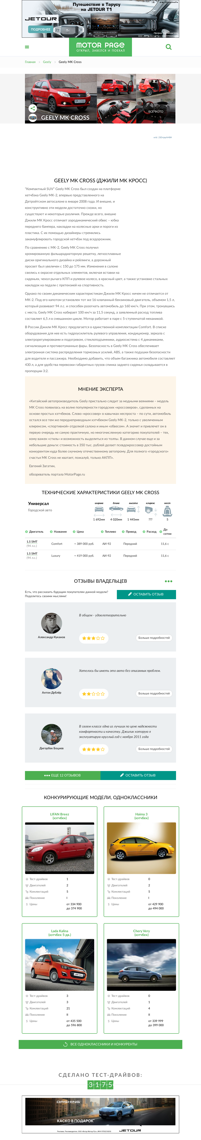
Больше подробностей (154, 637)
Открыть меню (27, 51)
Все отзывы (168, 581)
